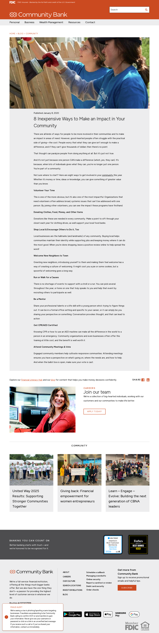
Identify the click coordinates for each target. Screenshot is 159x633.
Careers (45, 8)
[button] (51, 22)
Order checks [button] (92, 590)
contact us (25, 627)
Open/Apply (15, 8)
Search (114, 9)
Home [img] (31, 572)
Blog (20, 34)
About (66, 572)
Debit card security (95, 586)
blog (53, 380)
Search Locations (72, 585)
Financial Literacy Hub (31, 380)
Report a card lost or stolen (99, 583)
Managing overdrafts (96, 576)
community (108, 175)
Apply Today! (94, 411)
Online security (93, 579)
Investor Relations (31, 8)
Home (12, 34)
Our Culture (69, 581)
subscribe (127, 588)
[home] (38, 15)
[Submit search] (146, 10)
